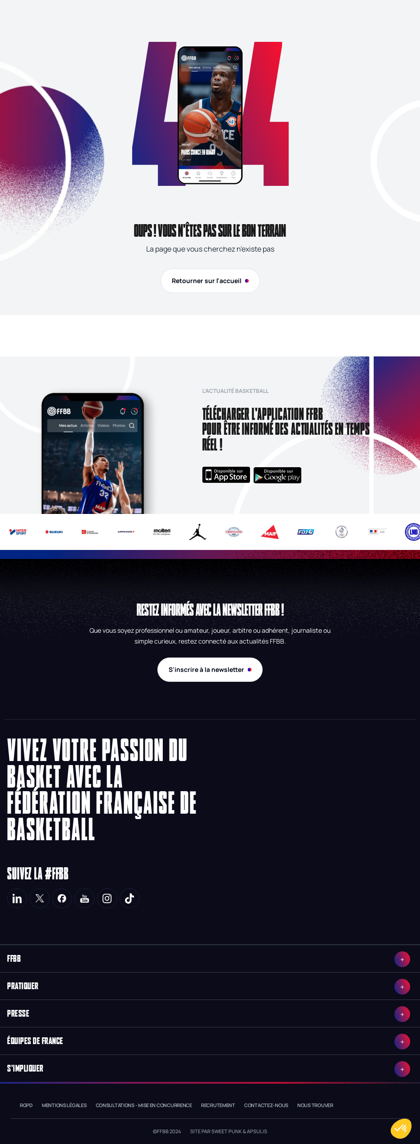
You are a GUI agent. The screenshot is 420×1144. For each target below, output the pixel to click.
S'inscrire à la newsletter (210, 669)
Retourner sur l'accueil (210, 280)
